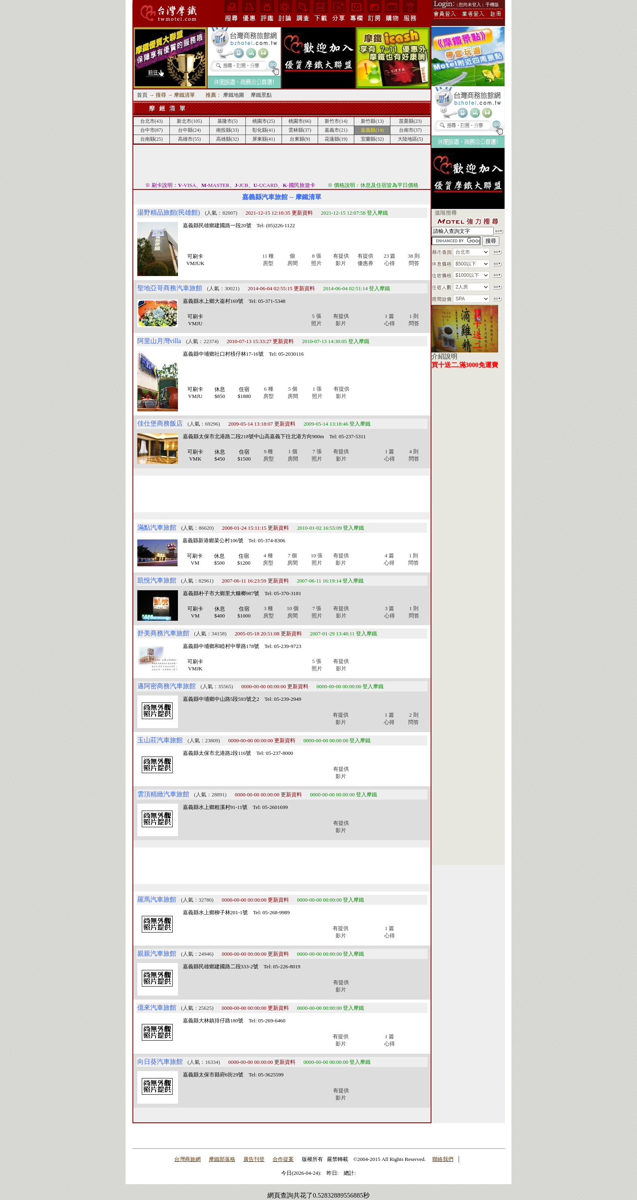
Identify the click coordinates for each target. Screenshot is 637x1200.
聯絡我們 (442, 1159)
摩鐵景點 (261, 95)
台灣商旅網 (187, 1159)
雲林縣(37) (299, 130)
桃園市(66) (299, 121)
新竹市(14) (336, 121)
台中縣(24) (189, 130)
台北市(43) (151, 121)
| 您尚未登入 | (470, 4)
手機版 (492, 4)
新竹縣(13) (372, 121)
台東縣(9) (300, 139)
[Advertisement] (282, 163)
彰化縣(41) (263, 130)
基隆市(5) (227, 121)
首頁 (142, 95)
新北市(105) (189, 121)
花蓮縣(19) (336, 139)
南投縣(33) (227, 130)
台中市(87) (151, 130)
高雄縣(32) (227, 139)
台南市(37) (410, 130)
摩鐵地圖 (233, 95)
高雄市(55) (189, 139)
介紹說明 (444, 356)
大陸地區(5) (410, 139)
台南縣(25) (151, 139)
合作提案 (283, 1159)
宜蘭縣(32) (372, 139)
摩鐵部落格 (222, 1159)
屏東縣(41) (263, 139)
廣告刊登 (253, 1159)
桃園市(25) (263, 121)
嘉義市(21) (336, 130)
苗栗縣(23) (410, 121)
